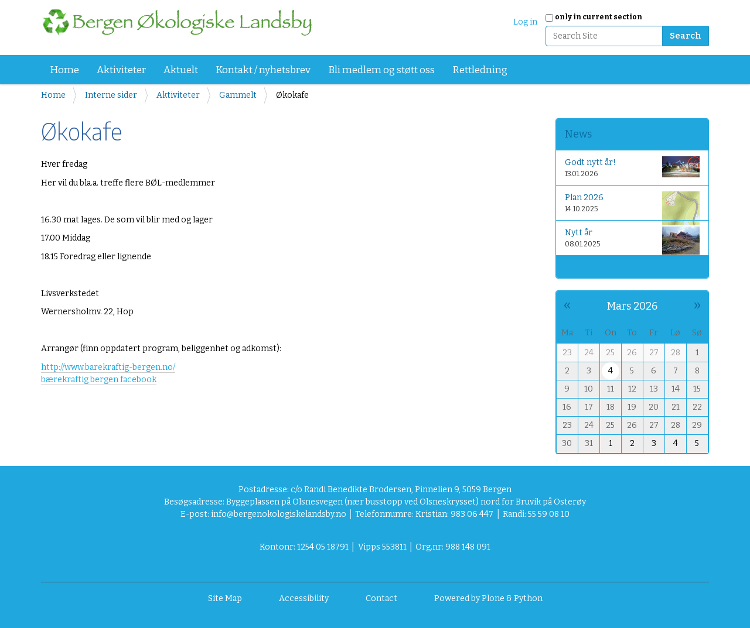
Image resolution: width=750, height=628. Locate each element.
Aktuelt (180, 70)
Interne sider (111, 95)
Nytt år (632, 240)
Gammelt (238, 95)
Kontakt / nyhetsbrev (263, 70)
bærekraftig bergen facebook (98, 380)
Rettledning (479, 70)
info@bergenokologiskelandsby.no (278, 514)
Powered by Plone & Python (488, 598)
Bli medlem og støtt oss (381, 70)
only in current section (598, 17)
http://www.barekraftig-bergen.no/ (108, 367)
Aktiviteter (121, 70)
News (578, 134)
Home (64, 70)
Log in (525, 22)
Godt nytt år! (632, 166)
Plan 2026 (632, 205)
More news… (585, 267)
